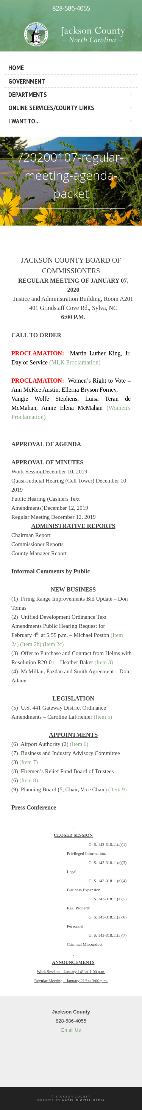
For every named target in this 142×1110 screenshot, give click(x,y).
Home (16, 67)
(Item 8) (28, 780)
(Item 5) (103, 717)
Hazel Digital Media (83, 1100)
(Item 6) (79, 744)
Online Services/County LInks (51, 107)
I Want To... (24, 121)
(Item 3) (104, 662)
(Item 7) (28, 762)
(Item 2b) (30, 644)
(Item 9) (117, 789)
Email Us (71, 1030)
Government (26, 81)
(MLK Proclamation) (75, 362)
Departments (27, 94)
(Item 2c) (53, 644)
